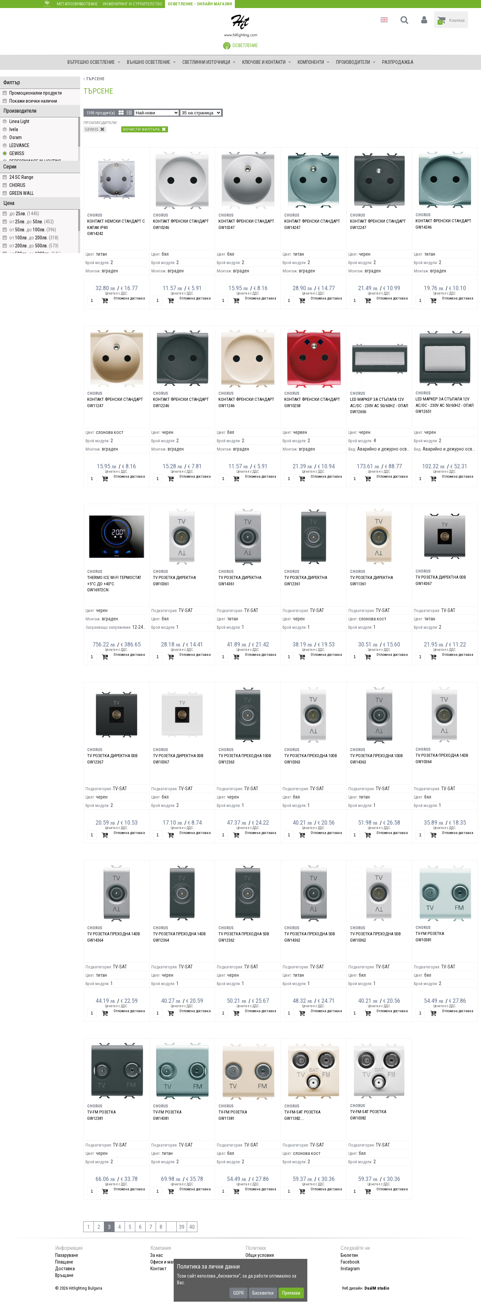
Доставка (65, 1268)
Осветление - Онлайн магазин (200, 3)
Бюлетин (349, 1255)
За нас (156, 1255)
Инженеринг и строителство (132, 3)
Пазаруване (66, 1255)
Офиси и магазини (168, 1262)
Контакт (158, 1268)
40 (192, 1227)
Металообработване (77, 3)
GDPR (238, 1293)
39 (181, 1227)
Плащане (64, 1262)
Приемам (291, 1293)
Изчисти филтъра (144, 129)
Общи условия (260, 1255)
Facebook (350, 1262)
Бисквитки (263, 1293)
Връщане (64, 1275)
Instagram (350, 1268)
